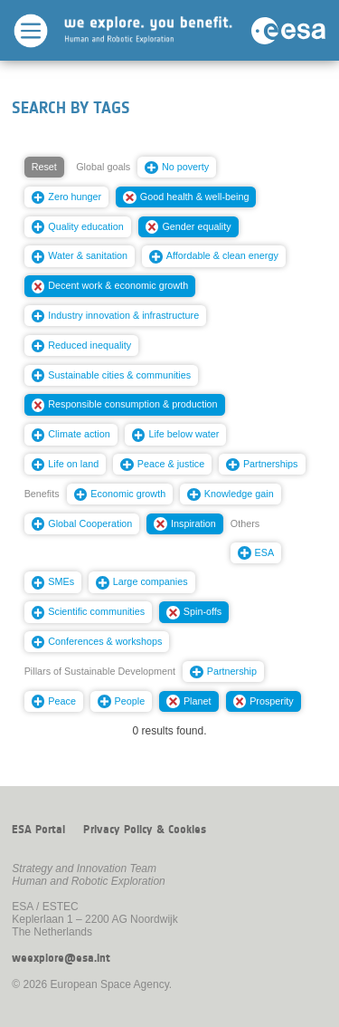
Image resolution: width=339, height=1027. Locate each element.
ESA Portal (38, 829)
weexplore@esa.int (61, 958)
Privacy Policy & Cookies (144, 829)
